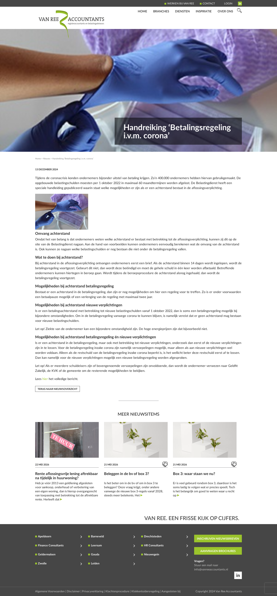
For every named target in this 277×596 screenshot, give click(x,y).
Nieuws (46, 159)
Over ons (225, 23)
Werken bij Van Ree (180, 3)
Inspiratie (204, 23)
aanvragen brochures (218, 551)
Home (142, 23)
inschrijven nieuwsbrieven (218, 538)
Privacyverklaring (92, 591)
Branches (161, 23)
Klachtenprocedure (117, 591)
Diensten (182, 23)
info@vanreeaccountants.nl (211, 569)
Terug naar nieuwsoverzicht (57, 389)
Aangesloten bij (171, 591)
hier (45, 379)
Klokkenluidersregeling (145, 591)
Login (228, 3)
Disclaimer (73, 591)
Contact (209, 3)
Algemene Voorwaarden (50, 591)
